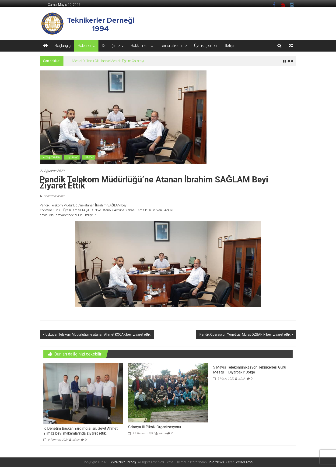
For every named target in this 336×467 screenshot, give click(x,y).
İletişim (231, 45)
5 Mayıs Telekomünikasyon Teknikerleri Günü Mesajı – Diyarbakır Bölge (249, 369)
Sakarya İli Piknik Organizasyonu (154, 427)
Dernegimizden (51, 157)
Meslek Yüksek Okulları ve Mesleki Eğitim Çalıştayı (108, 61)
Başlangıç (63, 45)
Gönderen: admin (54, 196)
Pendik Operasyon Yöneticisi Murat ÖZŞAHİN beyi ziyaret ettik (245, 334)
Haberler (84, 45)
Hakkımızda (140, 45)
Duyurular (72, 157)
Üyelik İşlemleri (206, 45)
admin (76, 439)
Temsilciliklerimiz (173, 45)
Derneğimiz (111, 45)
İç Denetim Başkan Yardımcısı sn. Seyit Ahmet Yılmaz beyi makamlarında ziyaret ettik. (80, 431)
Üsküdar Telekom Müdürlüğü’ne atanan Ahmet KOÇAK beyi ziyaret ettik (98, 334)
